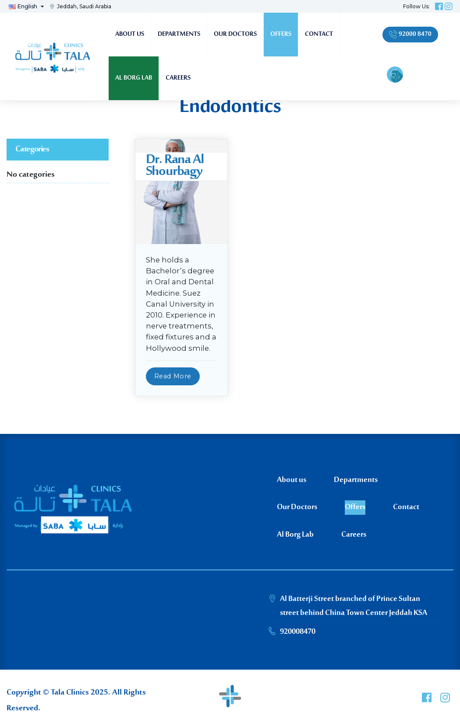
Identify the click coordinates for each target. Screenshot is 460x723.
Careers (178, 78)
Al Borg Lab (133, 78)
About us (129, 34)
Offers (280, 34)
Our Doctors (235, 34)
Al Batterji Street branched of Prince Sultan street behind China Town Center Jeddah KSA (353, 606)
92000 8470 (410, 34)
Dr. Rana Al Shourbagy (175, 166)
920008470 (297, 632)
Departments (179, 34)
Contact (319, 34)
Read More (172, 376)
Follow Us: (416, 6)
